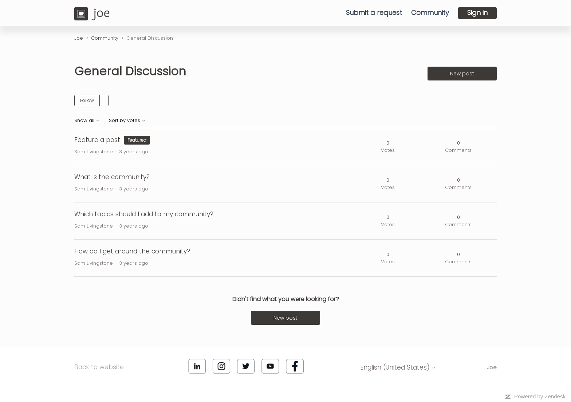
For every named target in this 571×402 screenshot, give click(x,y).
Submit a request (374, 12)
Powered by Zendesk (540, 396)
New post (462, 73)
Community (430, 12)
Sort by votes (127, 120)
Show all (87, 120)
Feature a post (97, 139)
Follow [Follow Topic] (87, 100)
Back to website (99, 367)
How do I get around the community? (132, 251)
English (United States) (398, 367)
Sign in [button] (477, 12)
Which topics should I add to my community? (143, 214)
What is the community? (112, 177)
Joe (78, 38)
